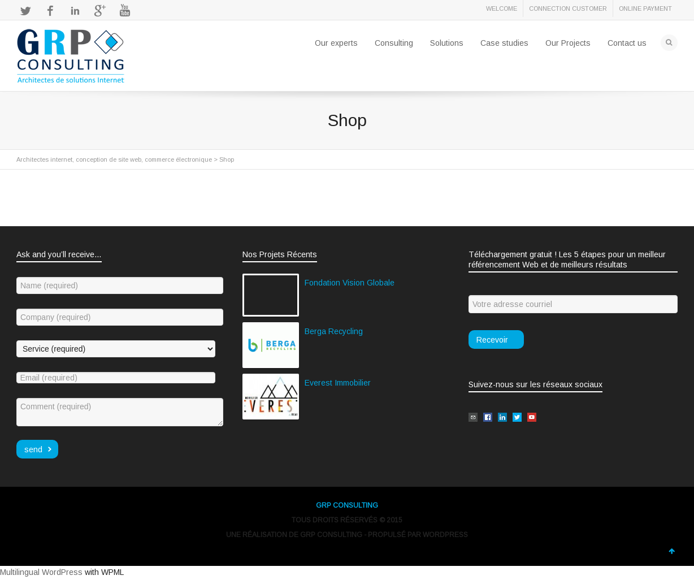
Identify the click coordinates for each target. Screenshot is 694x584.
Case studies (504, 42)
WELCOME (501, 8)
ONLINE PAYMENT (645, 8)
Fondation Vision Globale (349, 282)
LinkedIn (75, 11)
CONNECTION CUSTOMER (568, 8)
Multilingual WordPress (41, 572)
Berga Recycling (334, 331)
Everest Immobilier (338, 382)
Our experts (336, 42)
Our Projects (568, 42)
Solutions (446, 42)
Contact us (627, 42)
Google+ (100, 11)
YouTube (125, 11)
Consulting (394, 42)
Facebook (50, 11)
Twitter (25, 11)
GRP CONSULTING (347, 505)
